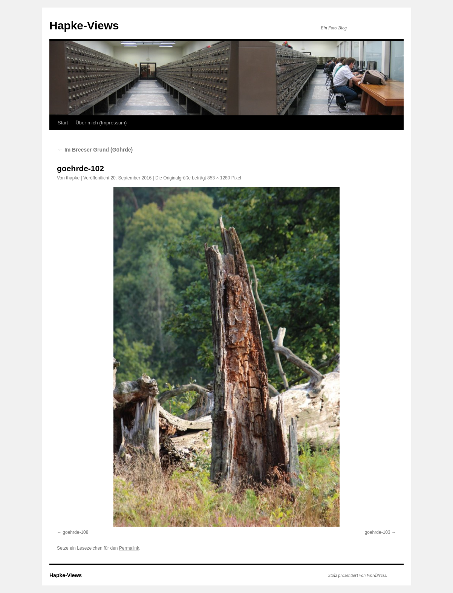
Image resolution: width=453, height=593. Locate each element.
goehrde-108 (75, 532)
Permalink (129, 548)
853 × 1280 (218, 178)
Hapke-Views (84, 25)
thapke (73, 178)
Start (63, 123)
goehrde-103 (377, 532)
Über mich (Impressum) (101, 123)
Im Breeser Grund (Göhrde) (95, 150)
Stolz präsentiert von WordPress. (357, 575)
